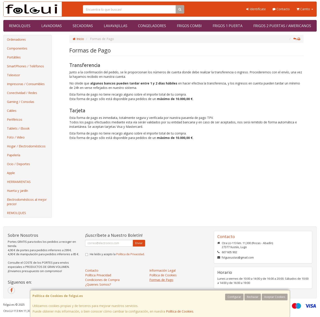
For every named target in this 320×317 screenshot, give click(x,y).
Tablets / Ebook (18, 128)
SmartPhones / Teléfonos (25, 66)
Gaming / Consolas (20, 102)
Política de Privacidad (130, 254)
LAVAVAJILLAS (115, 25)
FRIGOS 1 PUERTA (227, 25)
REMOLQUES (19, 25)
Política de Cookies (179, 311)
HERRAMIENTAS (19, 182)
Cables (11, 110)
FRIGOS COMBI (189, 25)
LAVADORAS (51, 25)
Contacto (281, 9)
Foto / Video (16, 137)
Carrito (304, 9)
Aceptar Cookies (274, 297)
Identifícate (256, 9)
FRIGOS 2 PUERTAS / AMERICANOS (282, 25)
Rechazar (252, 297)
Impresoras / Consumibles (26, 84)
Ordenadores (16, 39)
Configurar (234, 297)
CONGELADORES (152, 25)
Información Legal (162, 270)
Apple (11, 173)
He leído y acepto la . (117, 254)
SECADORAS (83, 25)
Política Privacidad (98, 275)
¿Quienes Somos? (98, 284)
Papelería (13, 155)
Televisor (13, 75)
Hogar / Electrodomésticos (26, 146)
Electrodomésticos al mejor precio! (27, 201)
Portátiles (14, 57)
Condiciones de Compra (102, 280)
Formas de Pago (161, 280)
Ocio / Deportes (18, 164)
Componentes (17, 48)
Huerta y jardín (17, 191)
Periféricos (14, 119)
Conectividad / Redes (22, 93)
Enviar (139, 243)
